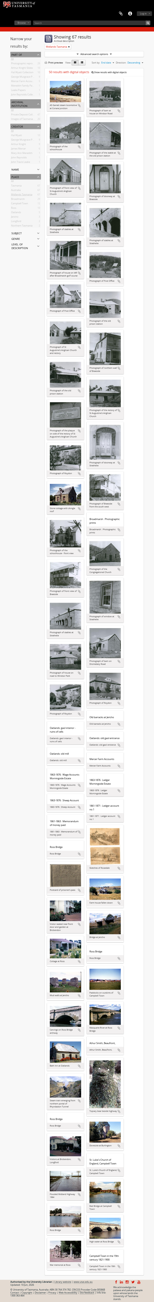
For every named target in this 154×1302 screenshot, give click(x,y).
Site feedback (87, 1292)
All (12, 59)
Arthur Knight (18, 144)
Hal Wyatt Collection (22, 73)
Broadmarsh (18, 199)
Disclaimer (40, 1292)
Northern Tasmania (21, 226)
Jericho (14, 217)
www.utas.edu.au (83, 1281)
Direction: (121, 62)
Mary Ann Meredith (21, 153)
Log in (143, 13)
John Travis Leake (20, 162)
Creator (17, 126)
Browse (22, 22)
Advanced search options (94, 54)
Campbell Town (19, 204)
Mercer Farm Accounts (23, 82)
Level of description (19, 245)
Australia (16, 190)
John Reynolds (19, 158)
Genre (15, 238)
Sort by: (96, 62)
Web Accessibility (68, 1292)
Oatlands (16, 213)
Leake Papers (18, 90)
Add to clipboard (79, 105)
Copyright (26, 1292)
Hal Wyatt (16, 136)
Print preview (54, 62)
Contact (14, 1292)
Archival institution (19, 103)
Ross (13, 208)
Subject (16, 232)
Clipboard (120, 13)
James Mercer (18, 149)
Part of (16, 54)
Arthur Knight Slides (22, 68)
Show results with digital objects (109, 72)
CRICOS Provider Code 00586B (88, 1289)
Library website (62, 1281)
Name (15, 169)
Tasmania (16, 186)
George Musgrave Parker (24, 140)
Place (15, 176)
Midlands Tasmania (21, 195)
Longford (16, 222)
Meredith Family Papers (24, 86)
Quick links (130, 13)
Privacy (52, 1292)
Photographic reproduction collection (31, 64)
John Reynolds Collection (24, 95)
